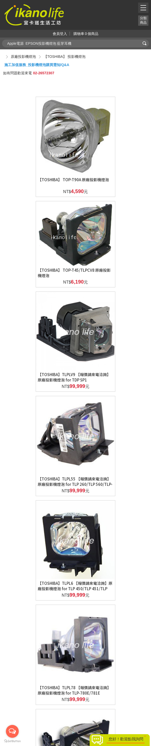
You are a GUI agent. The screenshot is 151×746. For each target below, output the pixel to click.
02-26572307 (43, 73)
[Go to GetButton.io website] (12, 741)
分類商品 (143, 20)
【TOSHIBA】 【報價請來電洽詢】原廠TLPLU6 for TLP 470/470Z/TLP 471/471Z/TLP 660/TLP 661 (39, 639)
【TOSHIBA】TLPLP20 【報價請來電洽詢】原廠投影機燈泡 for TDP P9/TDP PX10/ (111, 546)
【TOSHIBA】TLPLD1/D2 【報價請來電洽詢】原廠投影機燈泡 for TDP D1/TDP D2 (109, 453)
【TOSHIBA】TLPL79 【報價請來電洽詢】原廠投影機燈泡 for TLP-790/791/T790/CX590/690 (39, 453)
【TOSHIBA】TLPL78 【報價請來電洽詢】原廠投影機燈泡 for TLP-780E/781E (110, 360)
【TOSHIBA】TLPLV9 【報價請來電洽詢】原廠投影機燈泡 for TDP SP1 (38, 264)
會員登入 (60, 33)
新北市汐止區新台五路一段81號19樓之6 (76, 711)
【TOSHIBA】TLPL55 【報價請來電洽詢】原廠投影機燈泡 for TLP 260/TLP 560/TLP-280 (110, 267)
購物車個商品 (86, 33)
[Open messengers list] (12, 731)
